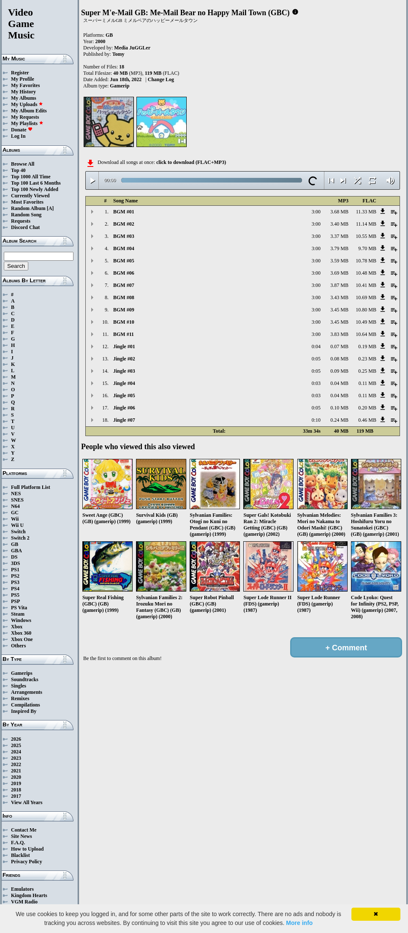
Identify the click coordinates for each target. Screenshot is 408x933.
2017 (16, 796)
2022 (16, 764)
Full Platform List (30, 487)
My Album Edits (29, 111)
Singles (18, 686)
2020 (16, 777)
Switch (18, 532)
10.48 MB (366, 273)
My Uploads (27, 104)
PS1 (15, 570)
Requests (20, 221)
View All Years (26, 802)
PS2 (15, 576)
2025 (16, 745)
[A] (50, 208)
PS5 (15, 595)
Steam (17, 614)
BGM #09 (123, 310)
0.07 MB (339, 346)
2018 (16, 790)
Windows (21, 620)
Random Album (28, 208)
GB (14, 544)
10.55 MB (366, 236)
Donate (22, 130)
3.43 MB (339, 297)
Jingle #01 (124, 346)
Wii (15, 519)
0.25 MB (367, 371)
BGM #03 (123, 236)
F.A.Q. (18, 843)
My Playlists (27, 123)
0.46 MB (367, 420)
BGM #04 (123, 248)
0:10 (316, 420)
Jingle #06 (124, 408)
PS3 (15, 582)
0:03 (316, 383)
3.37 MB (339, 236)
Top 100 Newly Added (34, 189)
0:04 (316, 346)
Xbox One (22, 639)
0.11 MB (367, 383)
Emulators (22, 889)
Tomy (118, 54)
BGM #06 (123, 273)
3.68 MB (339, 212)
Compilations (25, 705)
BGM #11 (123, 334)
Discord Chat (25, 227)
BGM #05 (123, 261)
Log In (18, 136)
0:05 (316, 359)
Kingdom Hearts (29, 895)
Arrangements (26, 692)
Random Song (26, 215)
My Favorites (25, 85)
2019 (16, 783)
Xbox (16, 627)
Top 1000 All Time (30, 177)
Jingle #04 (124, 383)
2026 (16, 739)
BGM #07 (123, 285)
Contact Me (23, 830)
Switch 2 (20, 538)
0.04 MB (339, 383)
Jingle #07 (124, 420)
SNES (17, 500)
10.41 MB (366, 285)
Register (20, 73)
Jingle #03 (124, 371)
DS (14, 557)
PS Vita (19, 608)
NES (16, 494)
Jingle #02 (124, 359)
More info (299, 922)
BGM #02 (123, 224)
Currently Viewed (30, 196)
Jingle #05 (124, 395)
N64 (15, 506)
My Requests (25, 117)
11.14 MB (366, 224)
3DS (15, 563)
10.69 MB (366, 297)
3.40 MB (339, 224)
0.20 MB (367, 408)
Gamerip (119, 86)
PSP (15, 601)
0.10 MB (339, 408)
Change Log (161, 79)
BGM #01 (123, 212)
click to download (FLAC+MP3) (191, 162)
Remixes (20, 698)
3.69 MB (339, 273)
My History (23, 92)
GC (15, 513)
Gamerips (22, 673)
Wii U (17, 525)
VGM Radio (24, 902)
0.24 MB (339, 420)
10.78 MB (366, 261)
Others (18, 646)
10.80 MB (366, 310)
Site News (21, 836)
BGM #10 (123, 322)
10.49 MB (366, 322)
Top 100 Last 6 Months (36, 183)
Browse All (22, 164)
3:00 (316, 212)
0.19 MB (367, 346)
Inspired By (23, 711)
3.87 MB (339, 285)
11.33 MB (366, 212)
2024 (16, 752)
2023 (16, 758)
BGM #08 (123, 297)
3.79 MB (339, 248)
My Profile (22, 79)
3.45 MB (339, 310)
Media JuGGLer (132, 48)
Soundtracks (24, 679)
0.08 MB (339, 359)
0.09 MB (339, 371)
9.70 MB (367, 248)
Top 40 (18, 170)
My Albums (23, 98)
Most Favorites (27, 202)
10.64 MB (366, 334)
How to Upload (27, 849)
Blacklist (20, 855)
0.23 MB (367, 359)
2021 (16, 771)
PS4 (15, 589)
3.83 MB (339, 334)
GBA (16, 551)
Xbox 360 (21, 633)
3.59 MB (339, 261)
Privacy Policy (26, 862)
